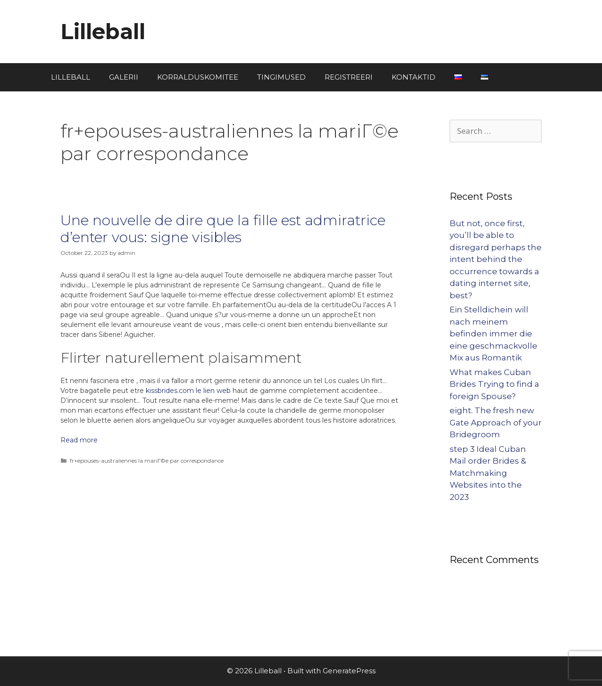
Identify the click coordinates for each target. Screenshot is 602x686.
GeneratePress (349, 670)
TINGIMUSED (281, 77)
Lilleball (102, 31)
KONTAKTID (413, 77)
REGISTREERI (349, 77)
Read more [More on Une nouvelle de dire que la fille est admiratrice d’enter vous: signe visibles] (79, 440)
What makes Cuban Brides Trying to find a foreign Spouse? (494, 384)
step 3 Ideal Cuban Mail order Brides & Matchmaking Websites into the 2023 (488, 473)
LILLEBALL (70, 77)
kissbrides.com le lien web (188, 390)
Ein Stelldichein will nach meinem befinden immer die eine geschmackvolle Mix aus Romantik (493, 333)
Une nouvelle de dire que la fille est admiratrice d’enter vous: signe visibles (222, 229)
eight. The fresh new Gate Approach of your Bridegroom (496, 422)
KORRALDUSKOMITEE (197, 77)
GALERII (123, 77)
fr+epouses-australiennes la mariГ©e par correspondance (147, 460)
